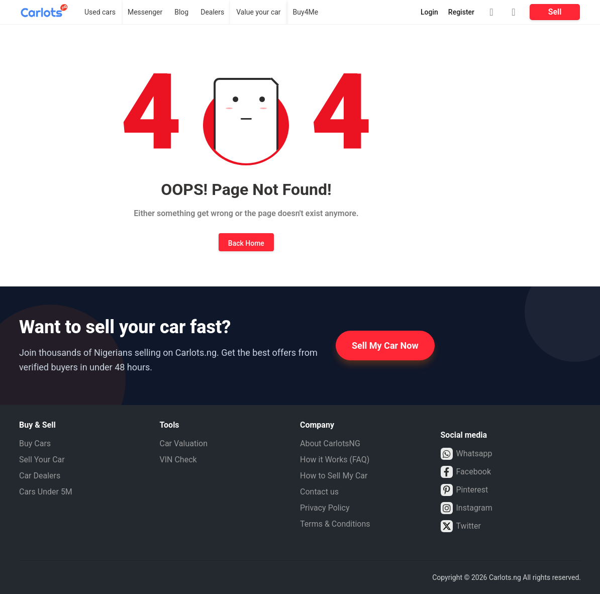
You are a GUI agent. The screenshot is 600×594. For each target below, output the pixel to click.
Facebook (466, 472)
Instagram (466, 508)
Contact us (319, 492)
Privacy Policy (325, 508)
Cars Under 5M (45, 492)
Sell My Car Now (385, 345)
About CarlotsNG (330, 443)
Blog (181, 12)
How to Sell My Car (333, 475)
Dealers (212, 12)
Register (461, 12)
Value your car (258, 12)
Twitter (461, 526)
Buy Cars (35, 443)
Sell (555, 12)
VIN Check (178, 459)
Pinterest (464, 490)
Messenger (145, 12)
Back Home (246, 243)
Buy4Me (306, 12)
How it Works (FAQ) (334, 459)
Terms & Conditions (335, 524)
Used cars (100, 12)
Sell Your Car (42, 459)
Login (429, 12)
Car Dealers (39, 475)
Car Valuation (184, 443)
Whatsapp (466, 454)
